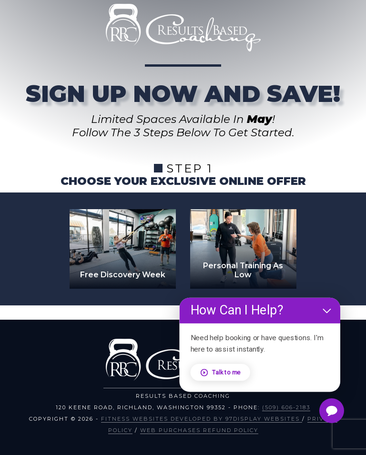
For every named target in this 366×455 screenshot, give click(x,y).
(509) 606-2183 (286, 407)
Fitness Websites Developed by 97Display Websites (201, 418)
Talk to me (222, 372)
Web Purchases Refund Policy (199, 430)
